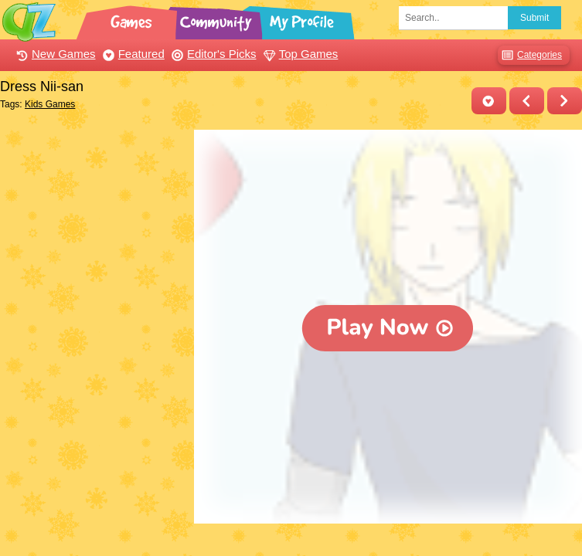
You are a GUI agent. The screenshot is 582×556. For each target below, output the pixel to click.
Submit (534, 17)
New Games (54, 53)
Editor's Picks (212, 53)
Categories (530, 55)
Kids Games (50, 104)
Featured (132, 53)
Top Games (299, 53)
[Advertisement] (93, 207)
